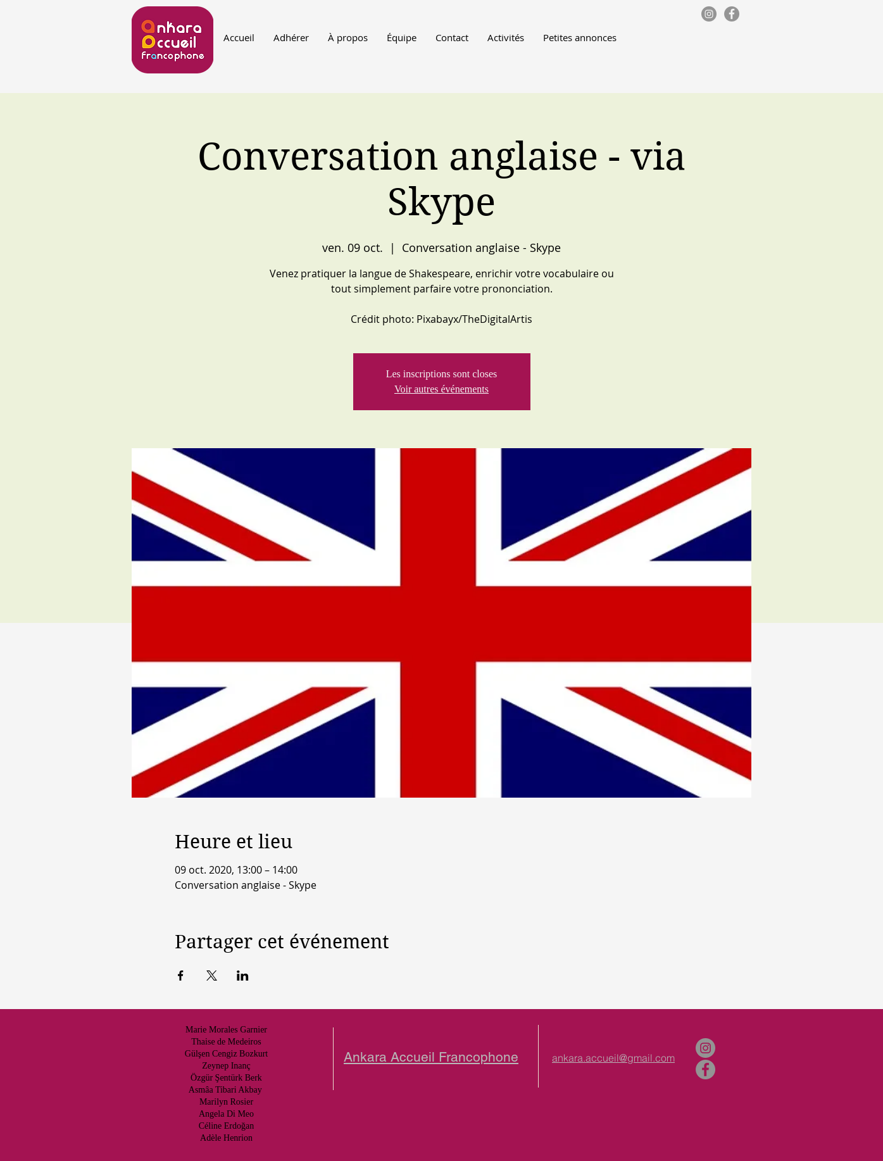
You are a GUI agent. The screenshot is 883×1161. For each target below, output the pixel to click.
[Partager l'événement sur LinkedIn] (243, 975)
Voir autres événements (441, 389)
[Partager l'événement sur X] (212, 975)
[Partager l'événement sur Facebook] (181, 975)
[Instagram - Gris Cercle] (709, 14)
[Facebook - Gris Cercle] (731, 14)
